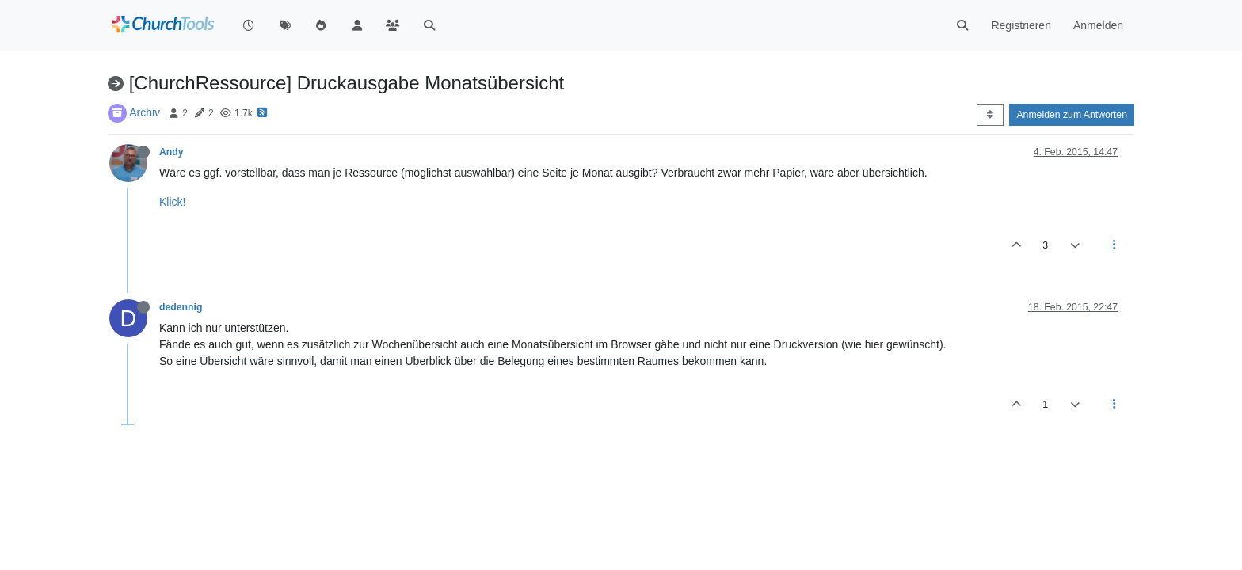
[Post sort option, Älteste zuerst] (990, 115)
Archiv (144, 112)
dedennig (180, 307)
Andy (171, 152)
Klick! (172, 202)
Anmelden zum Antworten (1071, 114)
